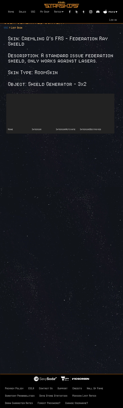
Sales (22, 11)
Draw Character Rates (19, 403)
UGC (33, 11)
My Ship (44, 11)
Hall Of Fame (95, 388)
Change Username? (76, 403)
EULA (31, 388)
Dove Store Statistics (53, 395)
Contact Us (46, 388)
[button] (113, 12)
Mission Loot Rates (84, 395)
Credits (77, 388)
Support (62, 388)
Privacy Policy (14, 388)
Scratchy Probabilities (20, 395)
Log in (113, 19)
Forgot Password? (49, 403)
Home (11, 11)
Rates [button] (59, 11)
